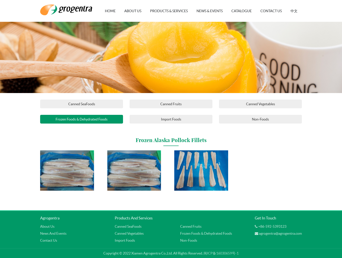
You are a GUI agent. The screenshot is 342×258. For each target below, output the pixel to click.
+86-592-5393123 (272, 226)
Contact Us (271, 11)
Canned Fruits (171, 104)
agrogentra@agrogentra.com (280, 233)
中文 (294, 11)
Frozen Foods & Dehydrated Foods (82, 119)
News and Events (53, 233)
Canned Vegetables (260, 104)
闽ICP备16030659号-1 (221, 253)
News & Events (210, 11)
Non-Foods (260, 119)
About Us (132, 11)
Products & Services (169, 11)
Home (110, 11)
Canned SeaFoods (81, 104)
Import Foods (171, 119)
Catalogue (241, 11)
